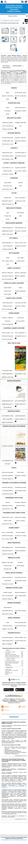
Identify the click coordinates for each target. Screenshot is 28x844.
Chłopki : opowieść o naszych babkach (11, 670)
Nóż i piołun (7, 671)
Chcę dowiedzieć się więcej (7, 839)
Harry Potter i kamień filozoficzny (10, 654)
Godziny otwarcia (6, 67)
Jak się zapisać (5, 65)
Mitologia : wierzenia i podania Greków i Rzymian (13, 655)
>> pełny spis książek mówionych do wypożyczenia (14, 787)
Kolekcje (17, 23)
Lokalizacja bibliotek (17, 65)
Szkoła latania (7, 653)
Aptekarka (7, 674)
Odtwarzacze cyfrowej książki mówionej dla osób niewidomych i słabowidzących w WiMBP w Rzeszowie (13, 760)
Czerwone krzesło (8, 665)
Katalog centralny (12, 16)
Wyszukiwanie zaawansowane (7, 23)
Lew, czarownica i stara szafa (10, 651)
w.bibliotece (13, 700)
